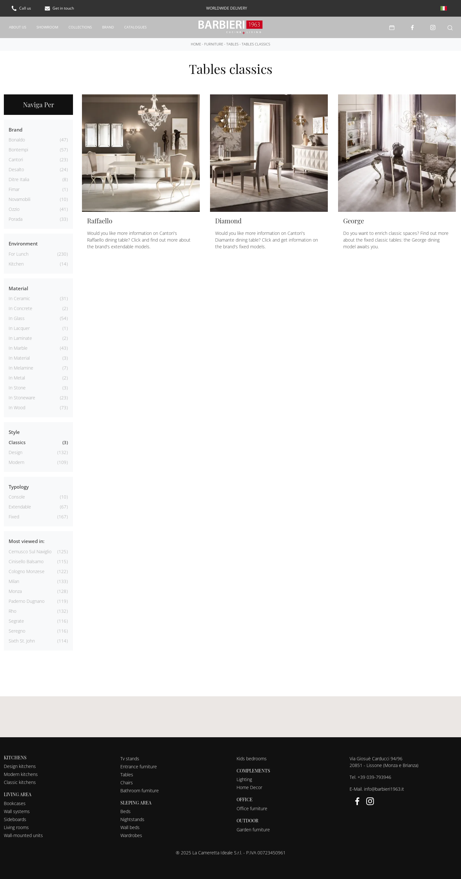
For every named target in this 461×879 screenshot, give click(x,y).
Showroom (47, 27)
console (17, 497)
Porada (15, 219)
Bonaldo (17, 140)
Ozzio (14, 209)
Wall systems (17, 811)
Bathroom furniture (139, 790)
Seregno (17, 631)
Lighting (244, 779)
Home (196, 44)
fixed (14, 517)
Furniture (213, 44)
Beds (125, 811)
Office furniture (252, 808)
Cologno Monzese (26, 571)
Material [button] (18, 288)
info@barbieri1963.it (384, 789)
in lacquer (19, 328)
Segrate (16, 621)
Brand (108, 27)
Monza (15, 591)
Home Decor (249, 787)
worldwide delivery (226, 8)
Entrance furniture (138, 766)
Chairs (126, 782)
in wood (17, 407)
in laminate (20, 338)
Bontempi (18, 150)
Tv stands (129, 758)
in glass (17, 318)
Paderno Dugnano (26, 601)
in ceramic (19, 298)
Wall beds (130, 827)
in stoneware (22, 398)
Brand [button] (15, 129)
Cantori (16, 159)
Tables (232, 44)
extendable (20, 507)
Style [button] (14, 432)
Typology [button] (19, 486)
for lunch (18, 254)
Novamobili (19, 199)
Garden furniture (253, 830)
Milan (14, 581)
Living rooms (16, 827)
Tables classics (256, 44)
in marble (18, 348)
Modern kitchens (21, 774)
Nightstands (132, 819)
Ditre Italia (19, 179)
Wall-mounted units (23, 835)
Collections (80, 27)
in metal (17, 378)
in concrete (20, 308)
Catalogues (135, 27)
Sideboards (15, 819)
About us (17, 27)
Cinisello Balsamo (26, 561)
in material (19, 358)
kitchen (16, 264)
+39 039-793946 (374, 777)
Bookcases (15, 803)
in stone (17, 388)
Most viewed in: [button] (26, 541)
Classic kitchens (20, 782)
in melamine (21, 368)
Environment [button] (23, 243)
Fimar (14, 189)
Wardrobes (131, 835)
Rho (12, 611)
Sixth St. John (22, 641)
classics (17, 442)
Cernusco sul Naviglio (30, 551)
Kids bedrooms (252, 758)
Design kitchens (20, 766)
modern (16, 462)
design (15, 452)
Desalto (16, 169)
